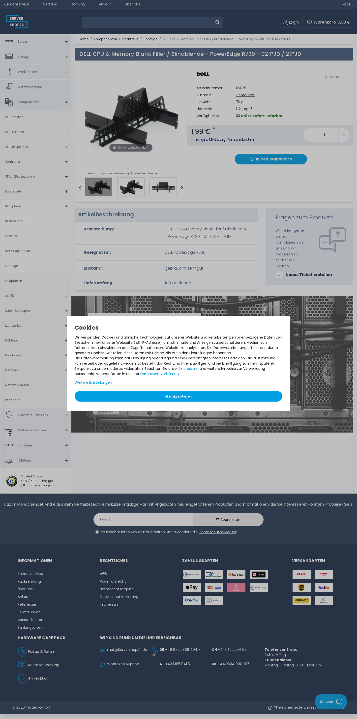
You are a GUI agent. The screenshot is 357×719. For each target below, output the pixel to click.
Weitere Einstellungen (93, 382)
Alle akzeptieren (178, 396)
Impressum (189, 368)
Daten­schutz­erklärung (159, 373)
